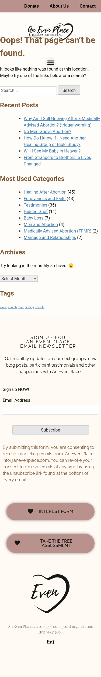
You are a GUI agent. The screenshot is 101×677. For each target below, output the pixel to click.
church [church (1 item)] (12, 307)
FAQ (50, 641)
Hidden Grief (36, 211)
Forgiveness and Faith (45, 198)
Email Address (16, 400)
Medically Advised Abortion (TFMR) (57, 231)
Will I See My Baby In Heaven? (52, 151)
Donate (31, 6)
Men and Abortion (41, 224)
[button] (50, 62)
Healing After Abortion (45, 192)
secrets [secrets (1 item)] (39, 307)
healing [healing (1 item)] (29, 307)
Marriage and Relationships (50, 237)
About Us (59, 6)
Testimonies (35, 205)
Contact (87, 6)
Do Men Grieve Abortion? (47, 131)
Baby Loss (33, 218)
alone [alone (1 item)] (3, 307)
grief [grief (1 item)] (21, 307)
